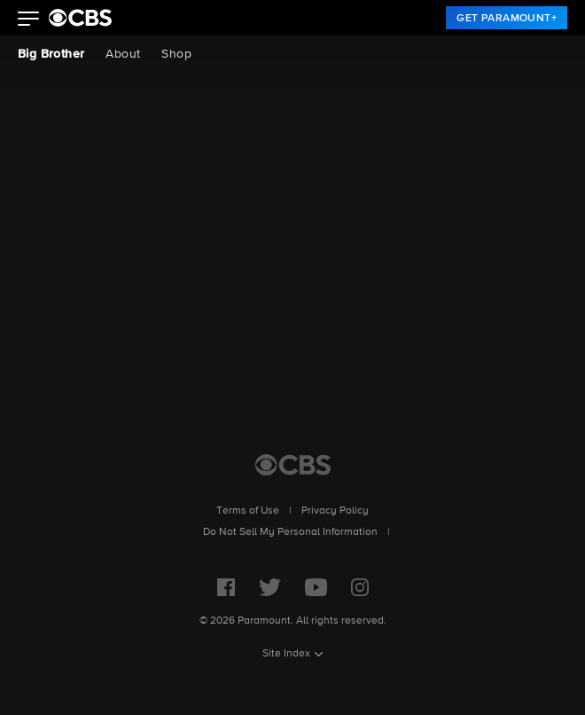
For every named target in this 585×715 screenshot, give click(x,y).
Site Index (286, 653)
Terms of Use (247, 511)
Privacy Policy (335, 511)
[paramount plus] (80, 18)
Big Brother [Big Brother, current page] (51, 54)
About (122, 54)
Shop (176, 54)
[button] (29, 20)
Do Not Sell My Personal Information (290, 532)
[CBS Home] (293, 464)
